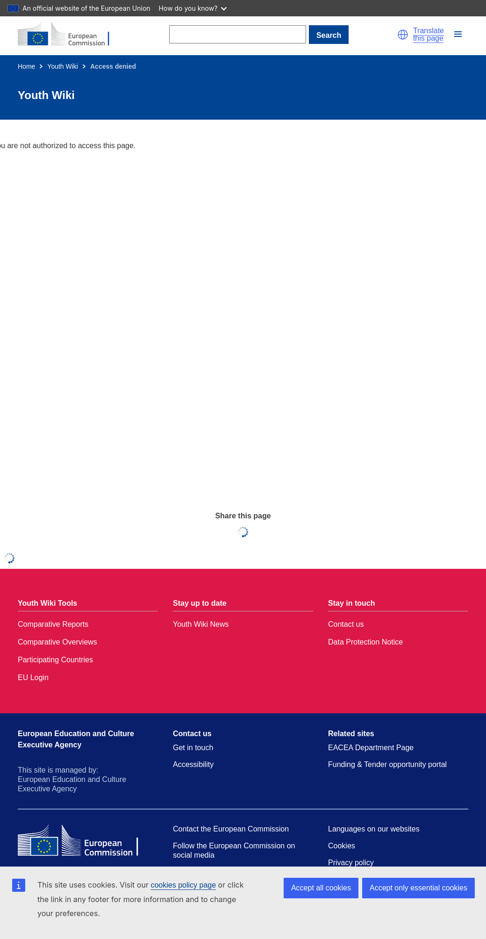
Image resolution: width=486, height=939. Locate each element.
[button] (402, 34)
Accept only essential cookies (418, 888)
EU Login (33, 677)
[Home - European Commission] (69, 35)
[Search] (237, 34)
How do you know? (193, 8)
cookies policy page (183, 885)
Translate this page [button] (428, 34)
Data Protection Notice (365, 642)
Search (328, 35)
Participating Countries (55, 660)
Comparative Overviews (57, 642)
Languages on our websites (374, 829)
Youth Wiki (62, 66)
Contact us (346, 624)
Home (26, 66)
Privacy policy (351, 863)
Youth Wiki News (201, 624)
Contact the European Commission (231, 829)
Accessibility (193, 764)
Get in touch (193, 748)
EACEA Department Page (371, 748)
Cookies (341, 846)
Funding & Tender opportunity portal (387, 764)
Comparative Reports (53, 624)
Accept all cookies (321, 888)
